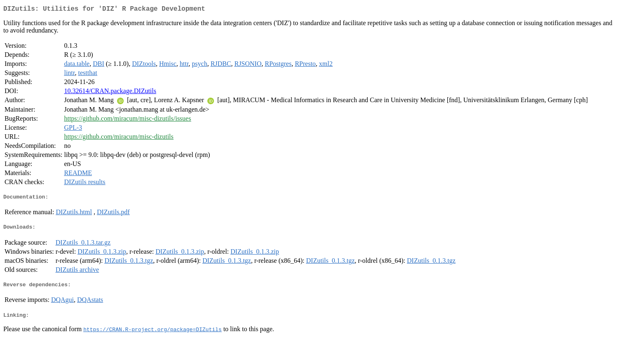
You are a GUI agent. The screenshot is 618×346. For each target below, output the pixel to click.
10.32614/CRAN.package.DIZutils (110, 92)
